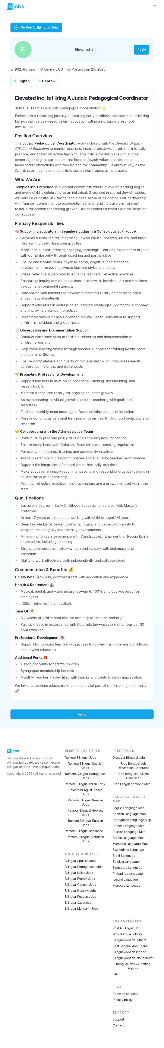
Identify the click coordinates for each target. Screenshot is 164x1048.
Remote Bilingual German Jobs (85, 802)
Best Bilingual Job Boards (131, 946)
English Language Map (129, 808)
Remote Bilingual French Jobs (85, 792)
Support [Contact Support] (118, 1019)
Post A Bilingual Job (127, 928)
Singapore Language (127, 867)
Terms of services (125, 994)
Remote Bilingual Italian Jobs (85, 784)
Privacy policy (123, 1000)
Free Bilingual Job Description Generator (133, 766)
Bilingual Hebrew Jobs (81, 890)
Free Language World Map (132, 784)
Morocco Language (127, 885)
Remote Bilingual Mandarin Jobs (85, 839)
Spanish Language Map (129, 814)
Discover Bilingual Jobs (129, 757)
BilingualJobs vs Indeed (129, 952)
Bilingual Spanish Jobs (80, 861)
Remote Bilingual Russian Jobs (85, 823)
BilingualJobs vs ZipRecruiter (133, 958)
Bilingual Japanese (78, 902)
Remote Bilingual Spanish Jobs (85, 766)
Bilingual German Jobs (80, 884)
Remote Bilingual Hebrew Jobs (85, 812)
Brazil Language (124, 855)
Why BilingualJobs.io (127, 934)
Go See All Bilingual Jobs (36, 27)
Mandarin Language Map (130, 843)
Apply (142, 49)
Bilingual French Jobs (80, 878)
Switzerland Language (128, 849)
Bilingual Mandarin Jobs (81, 908)
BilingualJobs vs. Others (129, 940)
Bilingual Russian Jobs (80, 896)
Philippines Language (128, 873)
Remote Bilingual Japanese (84, 831)
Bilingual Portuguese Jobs (83, 867)
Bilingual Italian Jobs (79, 872)
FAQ (116, 974)
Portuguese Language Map (132, 820)
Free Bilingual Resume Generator (133, 776)
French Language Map (129, 826)
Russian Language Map (129, 832)
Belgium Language (126, 861)
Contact (118, 1025)
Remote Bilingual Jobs (80, 757)
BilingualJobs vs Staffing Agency (133, 966)
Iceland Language (125, 879)
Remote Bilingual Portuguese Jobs (85, 776)
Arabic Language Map (128, 838)
